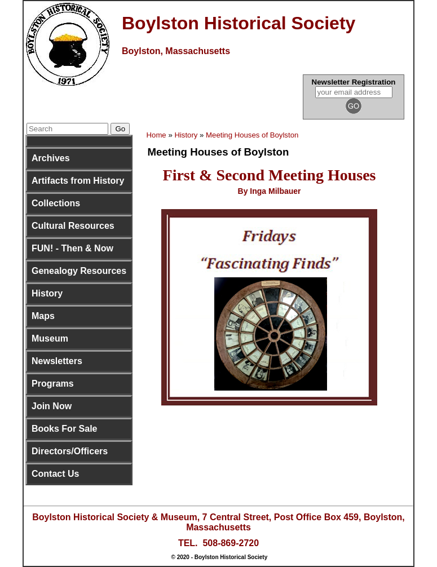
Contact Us (55, 474)
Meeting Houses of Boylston (252, 135)
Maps (43, 316)
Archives (51, 158)
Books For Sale (64, 428)
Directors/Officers (70, 451)
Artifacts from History (78, 180)
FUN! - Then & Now (72, 248)
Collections (56, 203)
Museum (50, 338)
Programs (53, 383)
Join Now (52, 406)
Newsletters (57, 361)
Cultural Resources (73, 226)
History (47, 293)
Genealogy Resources (79, 271)
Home (156, 135)
